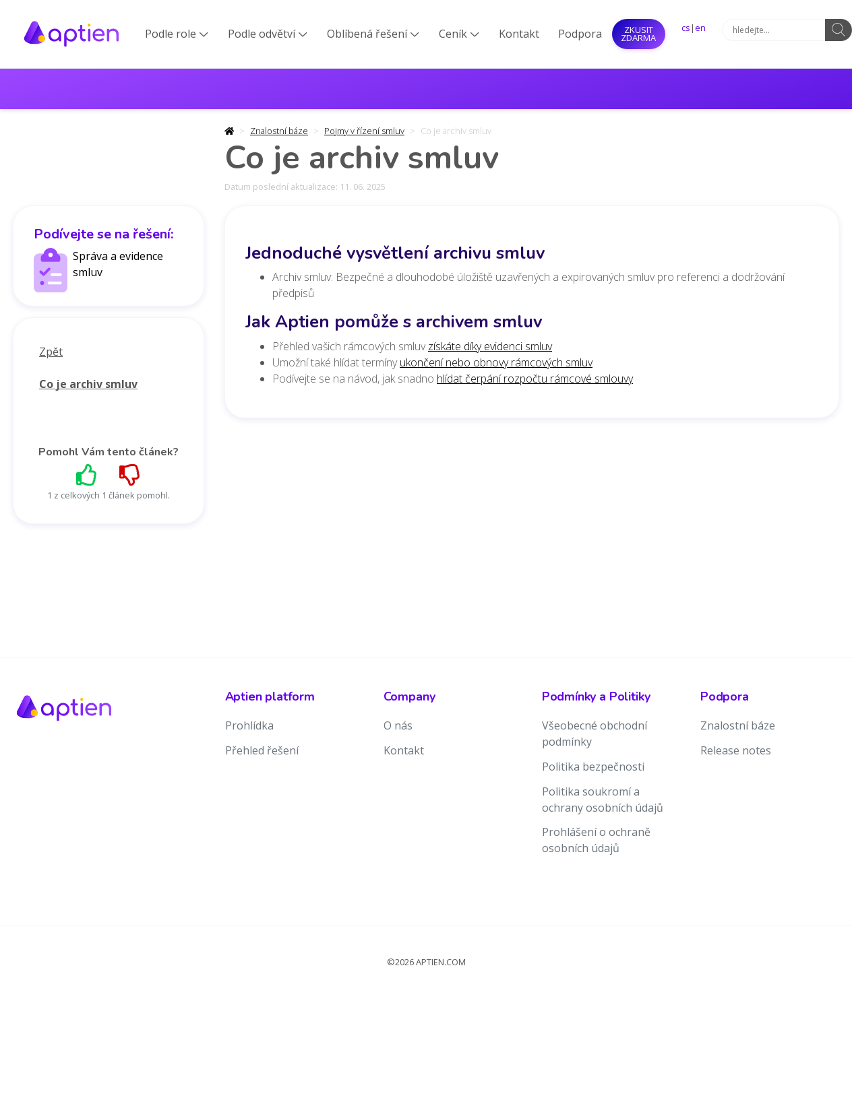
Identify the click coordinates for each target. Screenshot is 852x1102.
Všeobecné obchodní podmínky (594, 733)
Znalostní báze (279, 131)
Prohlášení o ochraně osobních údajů (596, 839)
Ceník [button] (459, 33)
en (700, 28)
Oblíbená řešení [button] (373, 33)
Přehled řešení (262, 750)
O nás (398, 725)
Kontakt (519, 33)
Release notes (735, 750)
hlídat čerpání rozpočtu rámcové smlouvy (535, 378)
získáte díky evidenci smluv (490, 346)
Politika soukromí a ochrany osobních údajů (602, 799)
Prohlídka (249, 725)
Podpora (580, 33)
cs (685, 28)
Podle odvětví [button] (267, 33)
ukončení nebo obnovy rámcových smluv (496, 362)
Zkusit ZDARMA (638, 34)
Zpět (51, 351)
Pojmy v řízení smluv (364, 131)
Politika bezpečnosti (593, 766)
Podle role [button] (176, 33)
